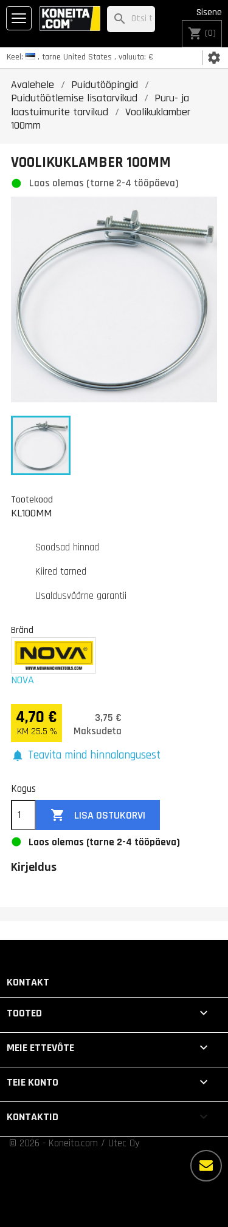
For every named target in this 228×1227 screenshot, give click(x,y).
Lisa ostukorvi (97, 815)
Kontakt (28, 982)
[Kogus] (23, 815)
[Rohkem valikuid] (206, 1165)
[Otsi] (131, 19)
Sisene (209, 12)
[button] (86, 756)
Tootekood (32, 499)
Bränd (22, 630)
